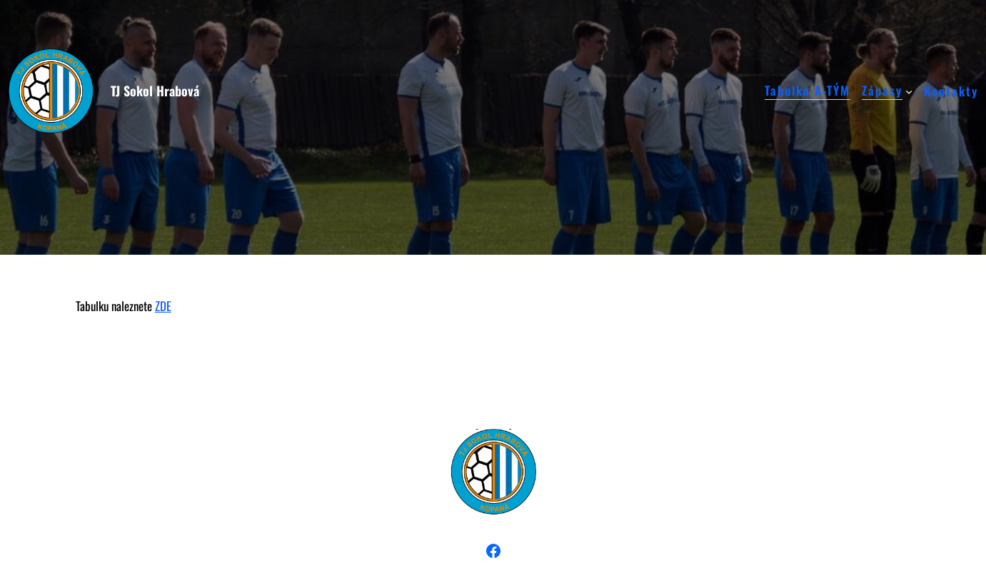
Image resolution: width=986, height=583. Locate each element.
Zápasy (882, 90)
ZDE (163, 306)
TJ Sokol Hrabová (155, 90)
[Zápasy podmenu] (908, 91)
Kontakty (951, 91)
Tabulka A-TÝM (807, 90)
